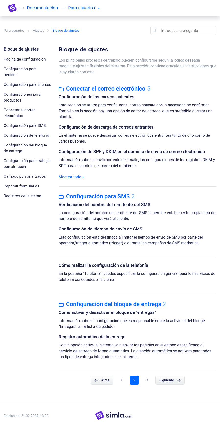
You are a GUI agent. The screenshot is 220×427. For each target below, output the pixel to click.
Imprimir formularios (21, 186)
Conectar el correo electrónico (104, 88)
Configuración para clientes (27, 84)
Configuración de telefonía (26, 135)
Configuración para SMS (25, 125)
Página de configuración (25, 59)
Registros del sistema (22, 196)
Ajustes (38, 30)
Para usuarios (14, 30)
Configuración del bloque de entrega (112, 304)
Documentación (42, 7)
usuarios (89, 7)
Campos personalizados (25, 176)
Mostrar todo (71, 177)
